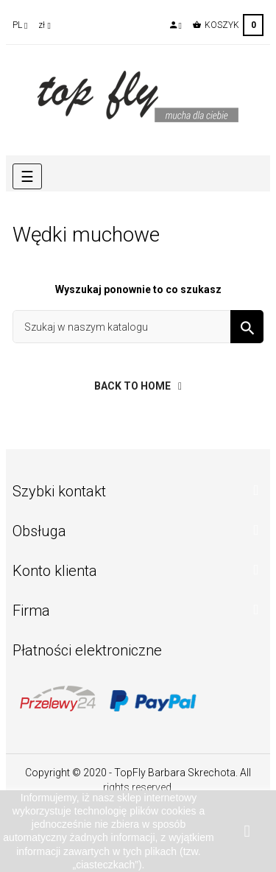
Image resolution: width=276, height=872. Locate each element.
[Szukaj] (138, 326)
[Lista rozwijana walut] (44, 25)
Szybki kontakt (59, 491)
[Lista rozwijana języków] (20, 25)
